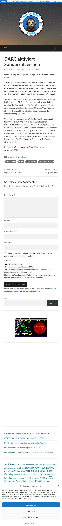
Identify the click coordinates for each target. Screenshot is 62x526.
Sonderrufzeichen (47, 162)
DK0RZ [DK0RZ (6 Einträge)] (23, 471)
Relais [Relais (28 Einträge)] (46, 480)
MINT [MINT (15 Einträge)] (27, 478)
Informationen (21, 157)
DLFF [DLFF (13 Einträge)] (28, 471)
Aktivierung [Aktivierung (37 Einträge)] (10, 464)
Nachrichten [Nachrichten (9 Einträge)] (34, 478)
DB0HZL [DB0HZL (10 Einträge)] (7, 471)
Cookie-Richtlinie (29, 523)
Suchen (7, 298)
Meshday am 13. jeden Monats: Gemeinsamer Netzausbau (27, 1)
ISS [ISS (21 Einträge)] (10, 478)
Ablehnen (31, 511)
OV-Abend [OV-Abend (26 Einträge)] (9, 481)
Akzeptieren (31, 505)
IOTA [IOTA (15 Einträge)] (6, 478)
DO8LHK (20, 69)
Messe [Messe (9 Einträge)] (21, 478)
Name (7, 220)
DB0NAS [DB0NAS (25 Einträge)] (15, 471)
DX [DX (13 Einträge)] (32, 471)
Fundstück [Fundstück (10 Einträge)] (24, 474)
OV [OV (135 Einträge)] (51, 477)
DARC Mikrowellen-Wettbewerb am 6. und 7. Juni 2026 (26, 443)
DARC (21, 162)
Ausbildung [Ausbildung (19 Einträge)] (51, 464)
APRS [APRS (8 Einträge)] (36, 465)
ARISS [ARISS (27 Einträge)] (42, 464)
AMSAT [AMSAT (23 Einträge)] (21, 464)
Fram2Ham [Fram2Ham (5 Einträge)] (17, 474)
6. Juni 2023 (9, 69)
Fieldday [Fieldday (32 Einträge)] (8, 474)
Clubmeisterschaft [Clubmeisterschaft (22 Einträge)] (25, 468)
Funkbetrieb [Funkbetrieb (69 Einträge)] (36, 474)
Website (7, 242)
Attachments (9, 260)
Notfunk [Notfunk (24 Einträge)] (44, 477)
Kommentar (9, 195)
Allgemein (11, 157)
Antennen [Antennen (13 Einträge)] (30, 464)
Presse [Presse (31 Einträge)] (38, 480)
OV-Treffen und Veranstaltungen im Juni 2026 (22, 447)
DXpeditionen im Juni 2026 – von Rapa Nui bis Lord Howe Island (29, 452)
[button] (58, 486)
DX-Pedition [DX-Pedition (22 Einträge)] (40, 471)
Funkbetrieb (31, 162)
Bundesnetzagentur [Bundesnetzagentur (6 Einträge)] (10, 468)
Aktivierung (11, 162)
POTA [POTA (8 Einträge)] (32, 481)
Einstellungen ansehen (31, 517)
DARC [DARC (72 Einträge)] (50, 467)
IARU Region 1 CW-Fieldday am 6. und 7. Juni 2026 (24, 438)
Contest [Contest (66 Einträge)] (40, 467)
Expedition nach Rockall (13, 171)
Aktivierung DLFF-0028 (49, 171)
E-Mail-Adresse (11, 231)
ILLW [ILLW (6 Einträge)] (53, 474)
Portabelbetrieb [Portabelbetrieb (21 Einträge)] (22, 481)
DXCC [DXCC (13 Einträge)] (49, 471)
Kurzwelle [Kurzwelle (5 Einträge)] (16, 478)
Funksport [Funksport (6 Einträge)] (48, 474)
